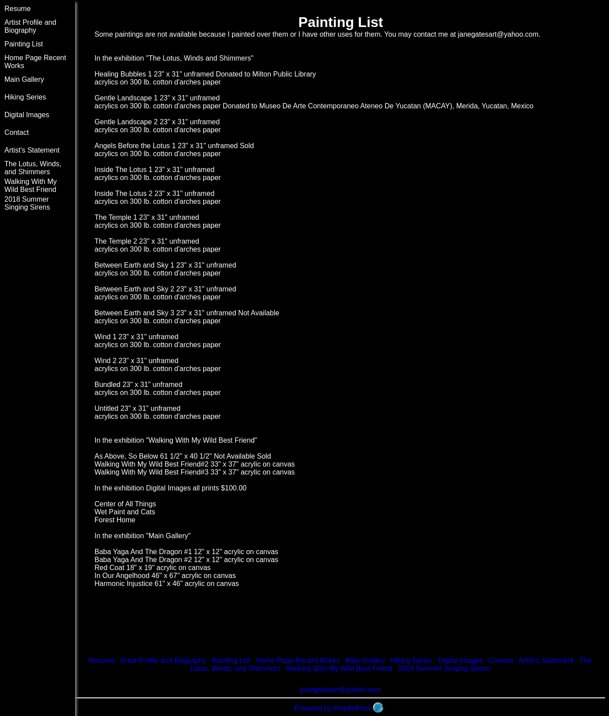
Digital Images (26, 115)
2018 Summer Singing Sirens (27, 203)
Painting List (23, 44)
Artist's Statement (32, 150)
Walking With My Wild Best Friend (30, 185)
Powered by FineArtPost (332, 708)
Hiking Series (25, 97)
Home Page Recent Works (298, 660)
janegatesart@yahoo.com (498, 34)
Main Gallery (24, 79)
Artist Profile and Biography (30, 26)
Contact (16, 132)
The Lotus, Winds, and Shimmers (32, 168)
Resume (17, 8)
